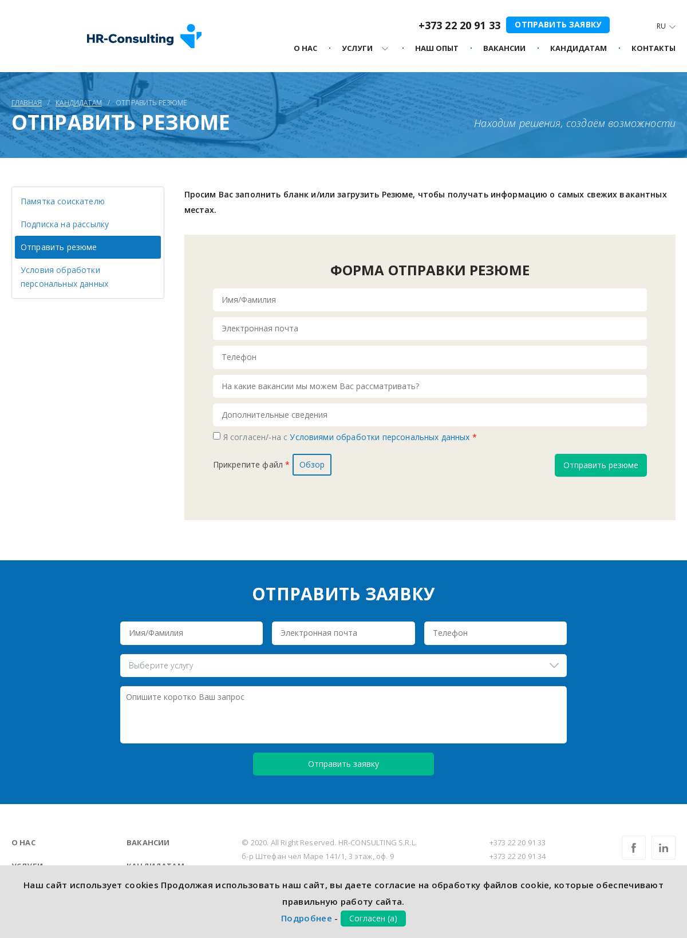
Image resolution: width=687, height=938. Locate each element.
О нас (23, 842)
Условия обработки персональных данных (64, 276)
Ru (661, 26)
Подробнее (306, 918)
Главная (26, 103)
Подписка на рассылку (65, 224)
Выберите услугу (161, 665)
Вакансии (148, 842)
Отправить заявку (558, 24)
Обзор (312, 464)
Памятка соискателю (63, 201)
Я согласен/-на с (350, 437)
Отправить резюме (59, 247)
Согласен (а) (373, 918)
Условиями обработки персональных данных (381, 437)
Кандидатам (578, 49)
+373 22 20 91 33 (459, 25)
